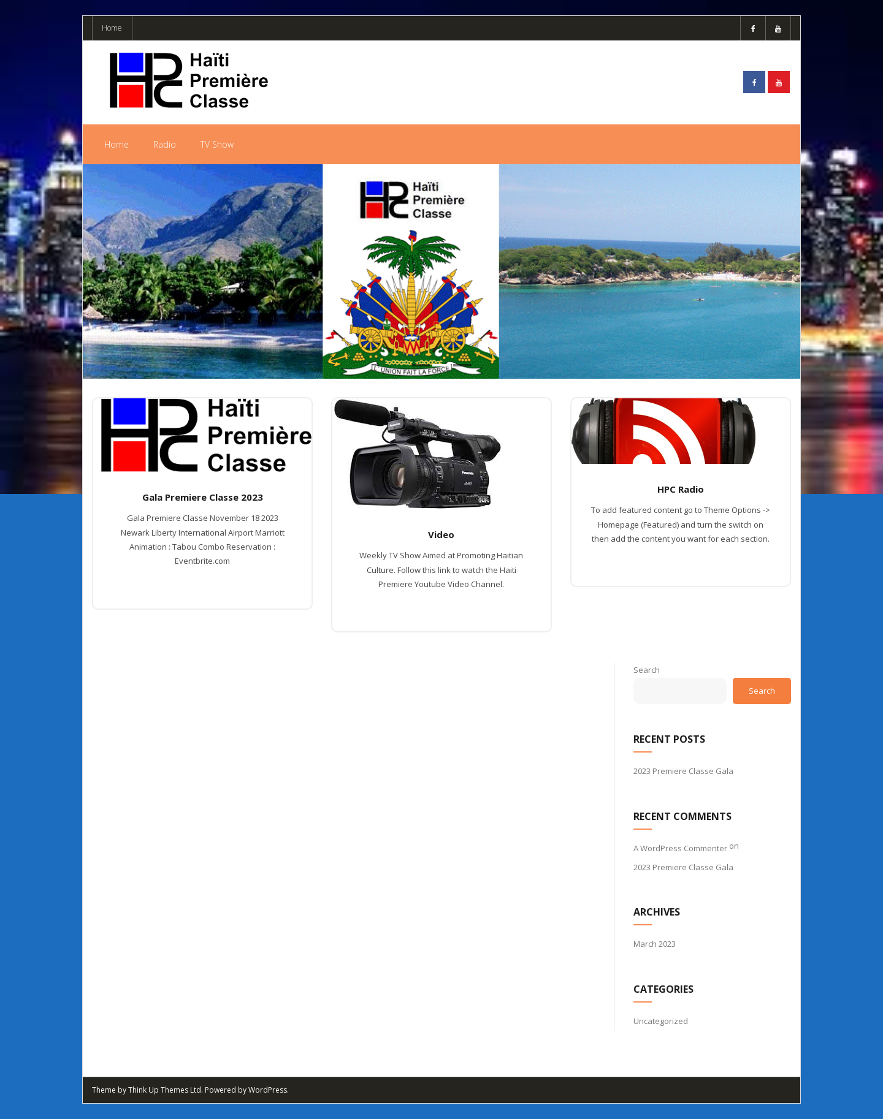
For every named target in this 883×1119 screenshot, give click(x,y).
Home (112, 28)
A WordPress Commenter (680, 848)
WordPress (267, 1090)
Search (646, 669)
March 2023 (654, 943)
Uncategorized (660, 1020)
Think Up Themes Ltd (164, 1090)
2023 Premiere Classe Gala (683, 770)
